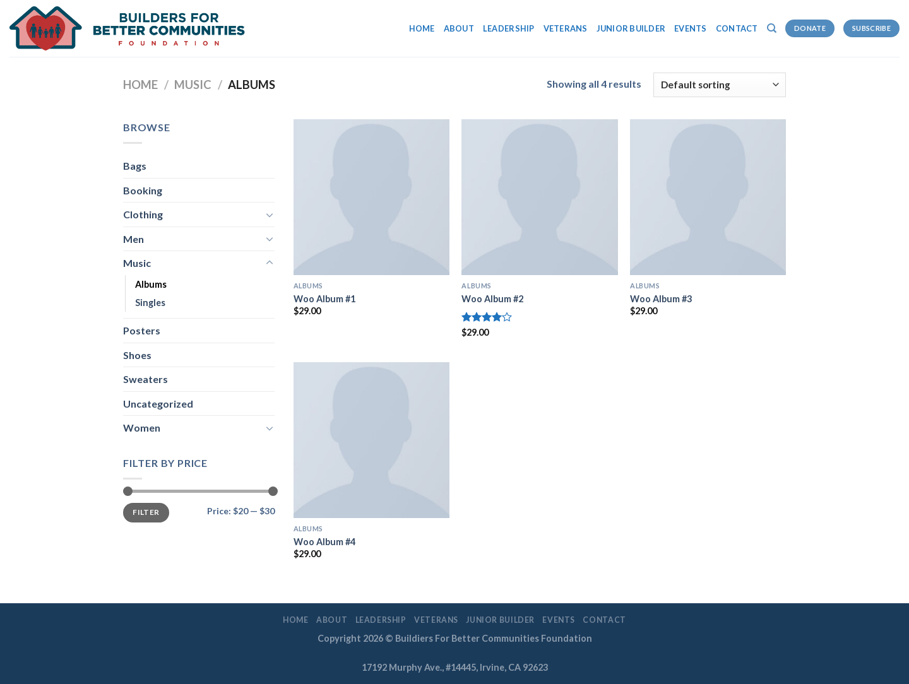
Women (141, 427)
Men (133, 239)
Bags (134, 166)
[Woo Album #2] (539, 197)
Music (192, 84)
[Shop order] (719, 85)
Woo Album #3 (661, 298)
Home (422, 28)
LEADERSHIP (509, 28)
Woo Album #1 (324, 298)
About (459, 28)
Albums (151, 284)
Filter (146, 512)
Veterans (566, 28)
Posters (141, 330)
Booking (142, 190)
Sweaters (145, 379)
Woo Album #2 (492, 298)
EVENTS (690, 28)
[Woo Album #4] (371, 440)
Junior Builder (631, 28)
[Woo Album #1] (371, 197)
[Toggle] (269, 214)
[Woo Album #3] (708, 197)
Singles (150, 302)
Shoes (137, 355)
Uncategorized (158, 404)
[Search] (771, 28)
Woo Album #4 (324, 541)
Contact (737, 28)
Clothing (143, 214)
